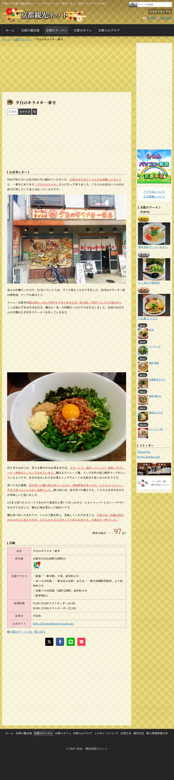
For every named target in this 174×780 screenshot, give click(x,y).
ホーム (10, 30)
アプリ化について (154, 192)
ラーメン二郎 (156, 429)
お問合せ (125, 733)
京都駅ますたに (157, 379)
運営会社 (138, 733)
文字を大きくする (160, 11)
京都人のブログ (109, 30)
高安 (151, 329)
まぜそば (24, 111)
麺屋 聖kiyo (155, 396)
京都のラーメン (56, 30)
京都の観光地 (30, 30)
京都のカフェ (83, 30)
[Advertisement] (66, 66)
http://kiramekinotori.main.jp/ (53, 624)
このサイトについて (106, 733)
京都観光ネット (44, 14)
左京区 (12, 111)
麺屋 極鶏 (154, 363)
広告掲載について (154, 197)
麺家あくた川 (156, 412)
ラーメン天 (154, 346)
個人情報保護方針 (157, 733)
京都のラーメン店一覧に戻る (27, 632)
